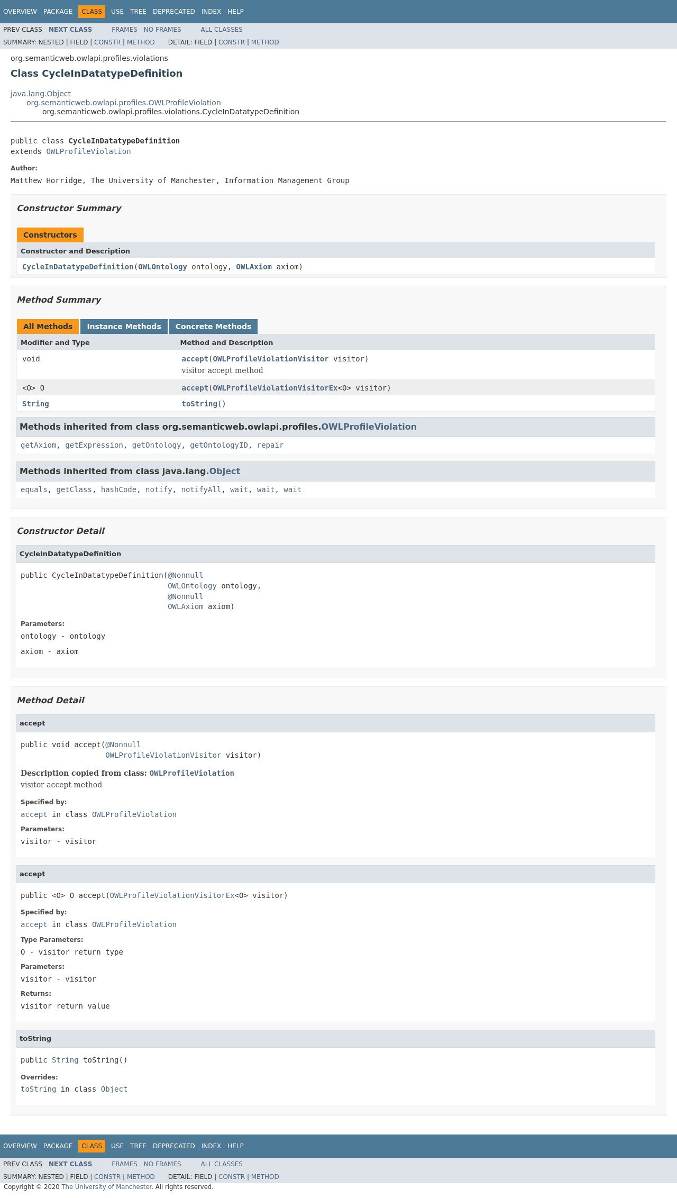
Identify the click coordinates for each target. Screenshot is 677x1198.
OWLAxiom (254, 266)
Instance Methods (124, 326)
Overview (20, 11)
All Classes (222, 29)
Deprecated (174, 11)
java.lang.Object (41, 93)
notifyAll (201, 489)
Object (225, 471)
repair (270, 445)
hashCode (118, 489)
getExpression (94, 445)
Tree (138, 11)
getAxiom (38, 445)
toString (199, 404)
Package (57, 11)
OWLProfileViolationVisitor (271, 359)
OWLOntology (162, 266)
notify (158, 489)
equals (34, 489)
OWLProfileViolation (88, 151)
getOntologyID (219, 445)
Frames (125, 29)
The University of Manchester (106, 1187)
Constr (107, 42)
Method (141, 42)
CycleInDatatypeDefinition (78, 266)
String (35, 404)
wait (239, 489)
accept (195, 359)
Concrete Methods (214, 326)
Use (117, 11)
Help (235, 11)
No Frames (162, 29)
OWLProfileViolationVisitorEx (275, 388)
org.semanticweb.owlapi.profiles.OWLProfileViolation (123, 102)
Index (212, 11)
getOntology (156, 445)
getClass (74, 489)
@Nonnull (185, 575)
